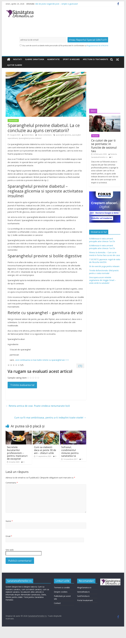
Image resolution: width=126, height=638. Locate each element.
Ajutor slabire (14, 65)
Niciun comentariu (43, 135)
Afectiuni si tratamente (95, 59)
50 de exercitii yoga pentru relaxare (104, 266)
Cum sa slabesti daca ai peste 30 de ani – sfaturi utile (45, 450)
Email (9, 536)
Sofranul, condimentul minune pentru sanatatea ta (70, 451)
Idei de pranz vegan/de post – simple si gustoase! (56, 4)
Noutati (17, 59)
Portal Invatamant (85, 600)
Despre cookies (60, 592)
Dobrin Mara (29, 135)
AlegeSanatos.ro (84, 587)
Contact (57, 603)
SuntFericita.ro (83, 596)
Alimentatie (53, 59)
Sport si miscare (71, 59)
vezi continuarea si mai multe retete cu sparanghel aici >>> (42, 360)
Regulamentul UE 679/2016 (97, 45)
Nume (9, 521)
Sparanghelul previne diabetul (30, 138)
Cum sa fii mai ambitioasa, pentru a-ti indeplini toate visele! (50, 417)
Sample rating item (17, 377)
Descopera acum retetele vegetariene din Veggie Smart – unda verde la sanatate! (102, 280)
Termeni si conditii (62, 587)
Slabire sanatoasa (34, 59)
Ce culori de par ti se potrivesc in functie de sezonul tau (104, 145)
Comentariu (12, 482)
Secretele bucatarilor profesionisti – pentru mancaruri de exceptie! (17, 453)
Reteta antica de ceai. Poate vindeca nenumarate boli (38, 405)
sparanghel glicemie (63, 135)
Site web (10, 549)
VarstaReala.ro (83, 592)
